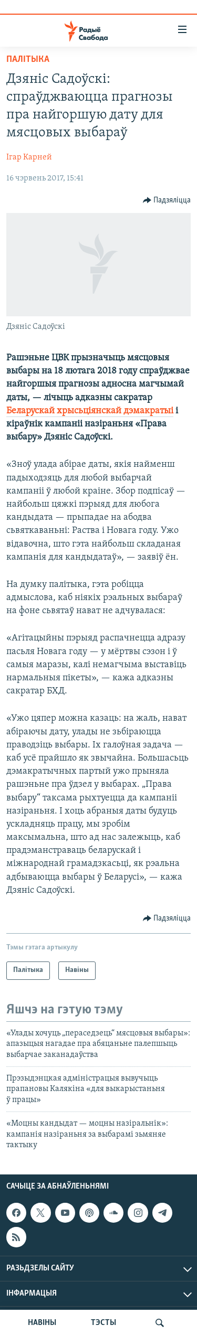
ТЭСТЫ (103, 1323)
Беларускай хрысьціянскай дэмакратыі (89, 411)
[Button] (167, 200)
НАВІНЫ (42, 1323)
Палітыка (27, 60)
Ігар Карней (29, 157)
